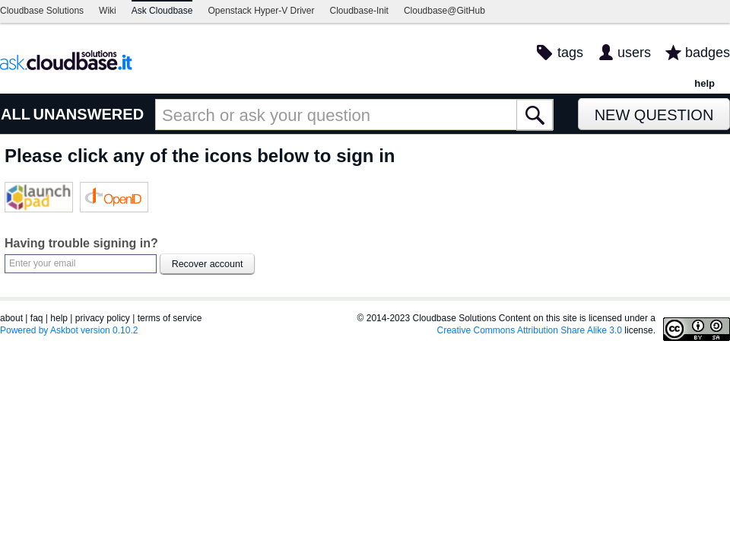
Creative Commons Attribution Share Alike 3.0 (529, 330)
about (11, 318)
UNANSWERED (88, 114)
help (704, 83)
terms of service (170, 318)
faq (36, 318)
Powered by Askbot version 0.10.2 (69, 330)
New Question (654, 115)
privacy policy (102, 318)
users (634, 52)
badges (707, 52)
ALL (15, 114)
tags (570, 52)
